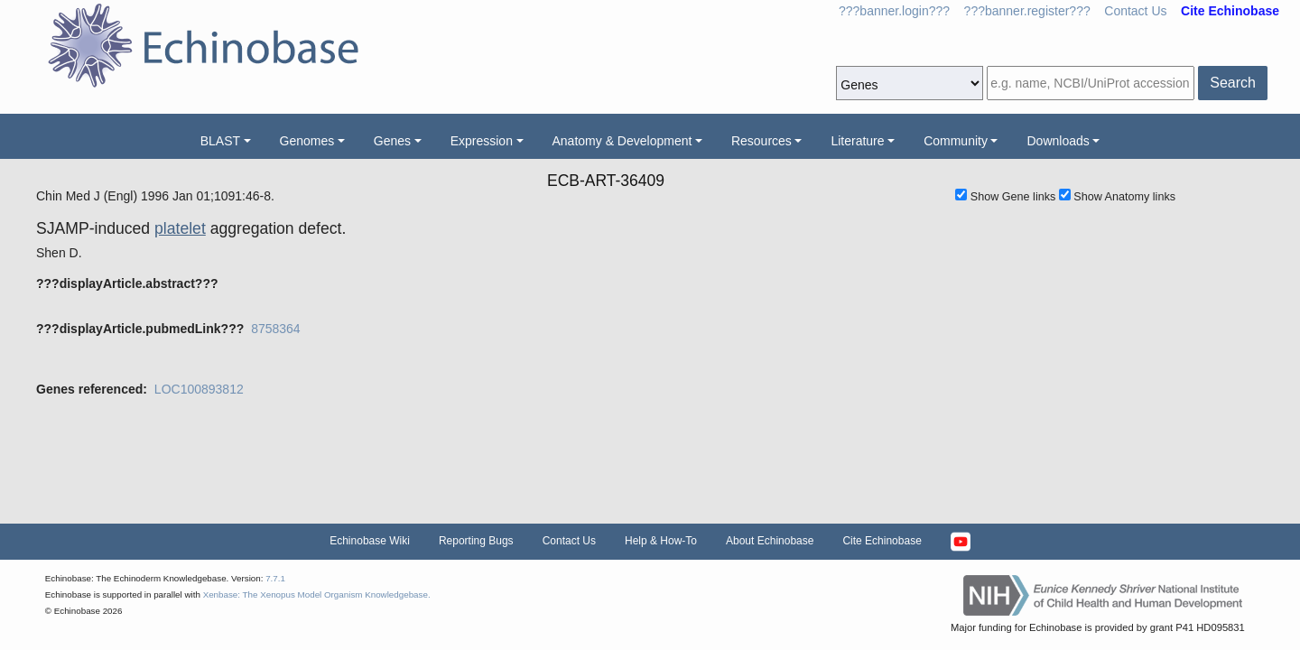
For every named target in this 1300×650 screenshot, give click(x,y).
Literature (857, 141)
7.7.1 (275, 578)
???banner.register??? (1027, 11)
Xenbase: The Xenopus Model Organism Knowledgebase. (317, 594)
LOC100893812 (199, 389)
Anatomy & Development (622, 141)
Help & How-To (661, 540)
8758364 (276, 328)
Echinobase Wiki (370, 540)
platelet (180, 228)
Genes (392, 141)
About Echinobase (769, 540)
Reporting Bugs (476, 540)
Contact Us (1135, 11)
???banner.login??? (894, 11)
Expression (481, 141)
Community (956, 141)
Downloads (1057, 141)
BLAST (220, 141)
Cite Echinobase (881, 540)
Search (1233, 82)
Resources (761, 141)
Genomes (307, 141)
